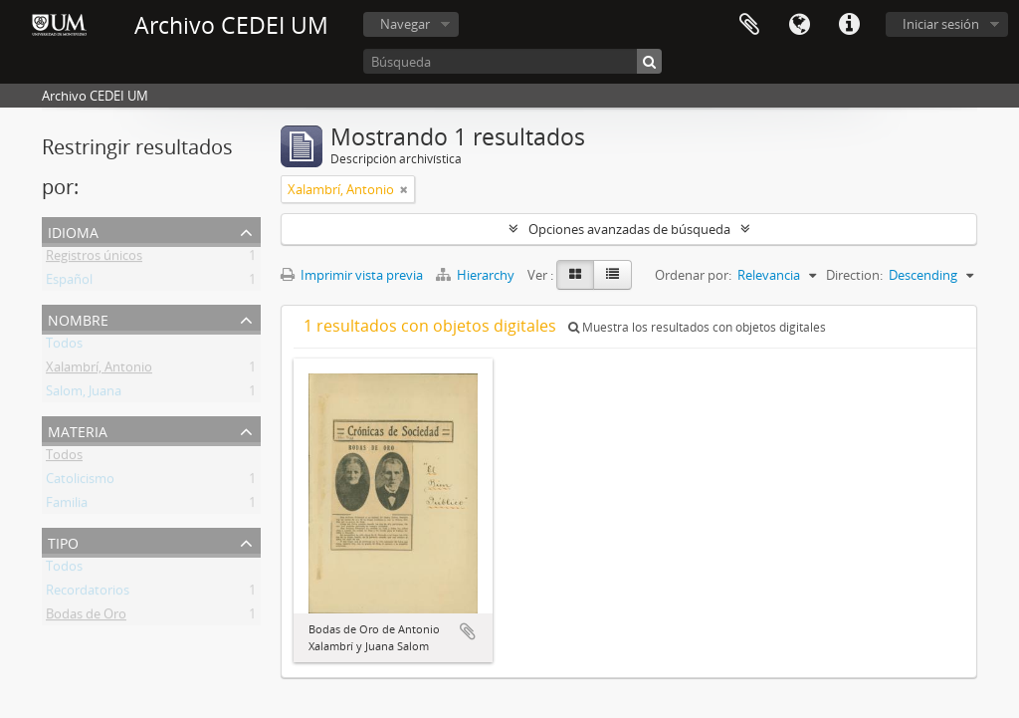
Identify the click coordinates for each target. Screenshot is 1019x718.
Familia (67, 506)
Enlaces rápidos (849, 25)
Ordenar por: (693, 275)
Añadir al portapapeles (468, 631)
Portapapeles (749, 25)
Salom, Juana (83, 394)
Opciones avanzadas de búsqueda (629, 229)
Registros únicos (94, 259)
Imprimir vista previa (352, 275)
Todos (64, 347)
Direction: (854, 275)
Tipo (63, 541)
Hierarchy (476, 275)
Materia (77, 429)
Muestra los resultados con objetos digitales (697, 327)
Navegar (405, 24)
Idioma (799, 25)
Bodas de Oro (86, 617)
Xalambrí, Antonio (99, 370)
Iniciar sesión (941, 24)
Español (69, 283)
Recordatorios (87, 593)
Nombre (78, 318)
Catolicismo (80, 482)
